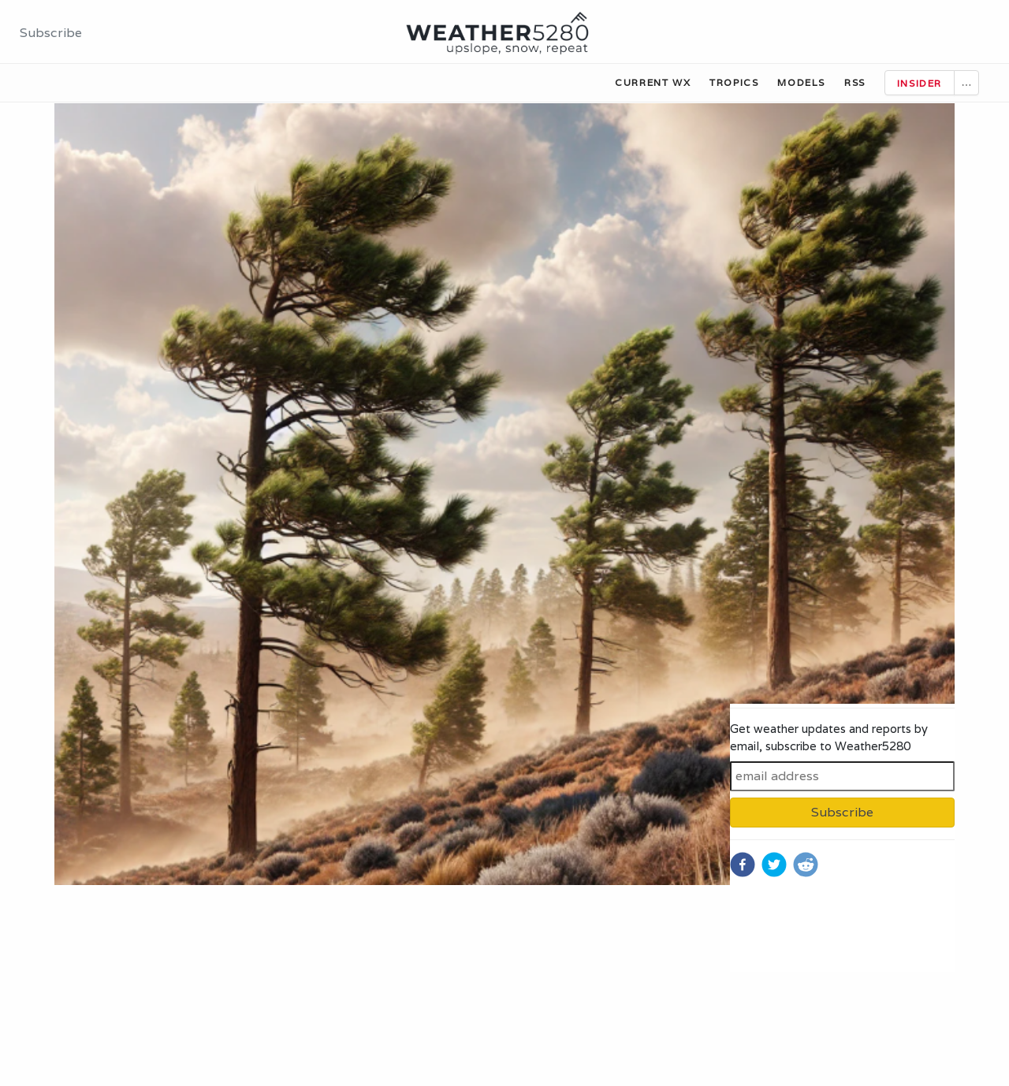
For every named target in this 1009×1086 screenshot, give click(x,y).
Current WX (653, 82)
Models (801, 82)
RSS (855, 82)
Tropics (733, 82)
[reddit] (805, 864)
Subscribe (51, 32)
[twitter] (774, 864)
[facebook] (742, 864)
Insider (919, 83)
